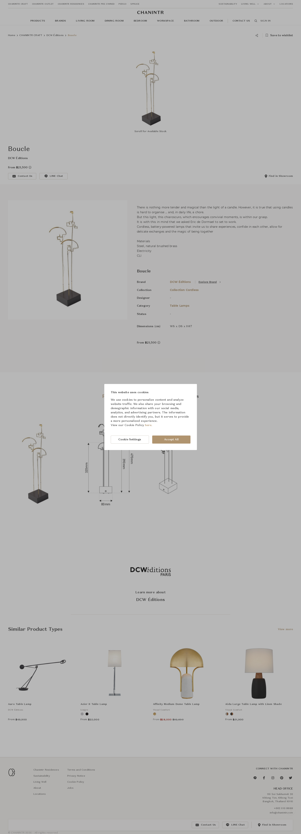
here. (148, 425)
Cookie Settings (129, 439)
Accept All (171, 439)
